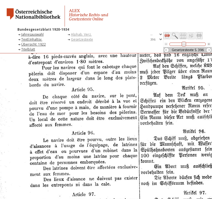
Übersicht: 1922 (33, 44)
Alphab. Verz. (81, 34)
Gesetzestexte (82, 39)
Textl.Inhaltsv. (31, 39)
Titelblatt (28, 49)
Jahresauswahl (32, 34)
